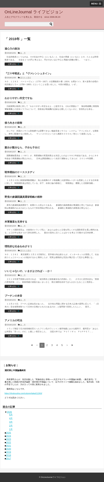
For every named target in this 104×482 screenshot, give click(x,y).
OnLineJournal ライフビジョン (34, 12)
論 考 (23, 53)
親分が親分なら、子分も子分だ (22, 147)
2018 (8, 455)
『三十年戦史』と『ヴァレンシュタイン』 (28, 73)
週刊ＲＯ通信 (25, 78)
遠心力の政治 (12, 48)
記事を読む (12, 64)
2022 (8, 442)
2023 (8, 439)
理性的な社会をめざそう (18, 246)
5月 (11, 415)
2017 (8, 458)
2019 (8, 452)
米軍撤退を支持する (16, 221)
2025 (8, 433)
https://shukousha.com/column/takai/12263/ (23, 393)
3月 (11, 422)
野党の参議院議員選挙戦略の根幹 (23, 196)
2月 (11, 426)
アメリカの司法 (13, 320)
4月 (11, 418)
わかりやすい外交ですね (18, 98)
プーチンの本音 (13, 295)
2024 (8, 436)
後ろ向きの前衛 (13, 122)
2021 (8, 446)
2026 (9, 412)
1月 (11, 429)
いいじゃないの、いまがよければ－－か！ (28, 271)
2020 (8, 449)
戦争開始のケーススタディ (20, 172)
